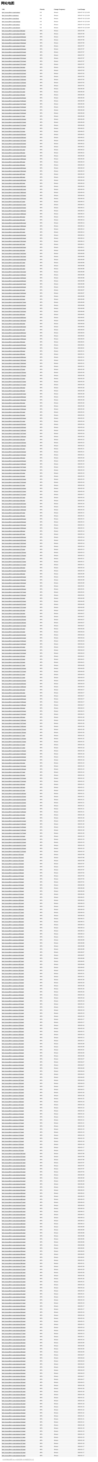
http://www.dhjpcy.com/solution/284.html (13, 1327)
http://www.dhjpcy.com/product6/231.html (14, 638)
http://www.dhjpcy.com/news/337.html (13, 1004)
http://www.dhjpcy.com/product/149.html (13, 784)
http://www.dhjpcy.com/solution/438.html (13, 1229)
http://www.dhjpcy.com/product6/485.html (14, 180)
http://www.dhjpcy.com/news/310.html (13, 1022)
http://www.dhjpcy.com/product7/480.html (14, 192)
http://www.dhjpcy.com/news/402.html (13, 964)
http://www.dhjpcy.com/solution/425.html (13, 1233)
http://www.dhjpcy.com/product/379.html (13, 369)
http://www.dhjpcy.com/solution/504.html (13, 1190)
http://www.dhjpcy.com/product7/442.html (14, 253)
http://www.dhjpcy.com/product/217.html (13, 665)
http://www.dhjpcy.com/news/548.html (13, 869)
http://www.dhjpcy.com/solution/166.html (13, 1400)
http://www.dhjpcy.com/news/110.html (13, 1141)
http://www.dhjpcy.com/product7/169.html (14, 754)
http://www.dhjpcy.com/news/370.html (13, 982)
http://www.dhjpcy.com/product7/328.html (14, 464)
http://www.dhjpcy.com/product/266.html (13, 574)
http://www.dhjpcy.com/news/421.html (13, 955)
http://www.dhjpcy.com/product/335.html (13, 448)
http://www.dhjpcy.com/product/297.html (13, 512)
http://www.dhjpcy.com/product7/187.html (14, 723)
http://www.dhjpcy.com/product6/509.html (14, 134)
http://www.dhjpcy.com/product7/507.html (14, 140)
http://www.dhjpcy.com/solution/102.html (13, 1452)
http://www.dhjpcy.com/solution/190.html (13, 1382)
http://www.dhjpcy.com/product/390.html (13, 351)
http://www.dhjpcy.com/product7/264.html (14, 580)
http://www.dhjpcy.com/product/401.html (13, 329)
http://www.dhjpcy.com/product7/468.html (14, 213)
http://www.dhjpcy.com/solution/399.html (13, 1251)
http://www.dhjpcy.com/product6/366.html (14, 397)
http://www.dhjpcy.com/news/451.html (13, 930)
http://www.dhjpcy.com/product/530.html (13, 94)
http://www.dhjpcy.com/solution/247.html (13, 1348)
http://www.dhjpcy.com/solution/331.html (13, 1294)
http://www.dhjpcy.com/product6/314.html (14, 488)
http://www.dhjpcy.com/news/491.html (13, 903)
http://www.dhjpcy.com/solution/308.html (13, 1309)
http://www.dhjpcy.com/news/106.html (13, 1147)
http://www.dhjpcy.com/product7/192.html (14, 714)
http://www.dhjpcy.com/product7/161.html (14, 766)
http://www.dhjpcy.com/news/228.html (13, 1071)
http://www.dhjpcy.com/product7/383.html (14, 366)
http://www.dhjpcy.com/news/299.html (13, 1025)
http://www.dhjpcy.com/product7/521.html (14, 110)
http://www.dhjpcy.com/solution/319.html (13, 1297)
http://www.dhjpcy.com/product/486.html (13, 177)
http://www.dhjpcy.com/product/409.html (13, 314)
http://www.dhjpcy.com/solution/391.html (13, 1257)
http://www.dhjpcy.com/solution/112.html (13, 1434)
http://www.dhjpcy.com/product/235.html (13, 628)
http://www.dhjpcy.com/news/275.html (13, 1037)
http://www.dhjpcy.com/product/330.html (13, 458)
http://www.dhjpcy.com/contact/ (11, 24)
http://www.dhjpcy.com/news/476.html (13, 915)
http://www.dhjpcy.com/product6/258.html (14, 589)
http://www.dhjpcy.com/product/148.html (13, 787)
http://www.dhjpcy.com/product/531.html (13, 91)
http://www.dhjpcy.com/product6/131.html (14, 821)
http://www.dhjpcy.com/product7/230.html (14, 641)
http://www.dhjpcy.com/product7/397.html (14, 336)
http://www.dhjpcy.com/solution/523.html (13, 1178)
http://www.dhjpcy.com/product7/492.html (14, 171)
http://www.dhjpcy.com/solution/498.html (13, 1193)
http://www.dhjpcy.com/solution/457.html (13, 1217)
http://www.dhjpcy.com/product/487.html (13, 174)
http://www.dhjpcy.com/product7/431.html (14, 271)
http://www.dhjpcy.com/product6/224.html (14, 650)
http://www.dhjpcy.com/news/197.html (13, 1086)
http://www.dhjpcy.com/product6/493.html (14, 168)
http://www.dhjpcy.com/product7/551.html (14, 64)
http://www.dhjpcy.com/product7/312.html (14, 494)
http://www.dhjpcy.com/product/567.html (13, 33)
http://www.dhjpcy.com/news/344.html (13, 998)
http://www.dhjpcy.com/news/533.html (13, 882)
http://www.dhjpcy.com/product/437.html (13, 262)
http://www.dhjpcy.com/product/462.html (13, 220)
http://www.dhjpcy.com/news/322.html (13, 1010)
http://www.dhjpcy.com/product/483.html (13, 183)
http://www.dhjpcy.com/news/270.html (13, 1040)
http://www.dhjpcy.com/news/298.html (13, 1028)
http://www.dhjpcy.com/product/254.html (13, 598)
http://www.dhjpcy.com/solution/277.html (13, 1333)
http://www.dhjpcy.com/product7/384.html (14, 363)
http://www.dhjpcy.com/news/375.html (13, 979)
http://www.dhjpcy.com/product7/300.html (14, 509)
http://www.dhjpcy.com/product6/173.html (14, 741)
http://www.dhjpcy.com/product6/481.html (14, 189)
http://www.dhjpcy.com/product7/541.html (14, 76)
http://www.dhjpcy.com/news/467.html (13, 918)
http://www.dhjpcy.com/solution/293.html (13, 1321)
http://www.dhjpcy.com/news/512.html (13, 894)
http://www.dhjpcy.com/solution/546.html (13, 1165)
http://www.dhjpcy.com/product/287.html (13, 534)
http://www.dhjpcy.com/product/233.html (13, 631)
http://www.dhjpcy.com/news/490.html (13, 906)
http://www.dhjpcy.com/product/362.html (13, 403)
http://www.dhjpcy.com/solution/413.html (13, 1239)
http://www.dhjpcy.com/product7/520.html (14, 113)
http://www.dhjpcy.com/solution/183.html (13, 1385)
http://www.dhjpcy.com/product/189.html (13, 717)
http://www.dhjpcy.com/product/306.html (13, 500)
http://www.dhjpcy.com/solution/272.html (13, 1336)
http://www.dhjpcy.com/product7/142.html (14, 805)
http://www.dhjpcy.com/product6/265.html (14, 577)
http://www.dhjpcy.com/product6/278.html (14, 552)
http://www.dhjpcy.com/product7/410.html (14, 311)
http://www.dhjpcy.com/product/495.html (13, 162)
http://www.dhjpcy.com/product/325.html (13, 473)
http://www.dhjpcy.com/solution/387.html (13, 1260)
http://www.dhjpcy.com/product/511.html (13, 128)
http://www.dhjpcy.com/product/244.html (13, 613)
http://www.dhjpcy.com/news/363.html (13, 985)
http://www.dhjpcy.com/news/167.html (13, 1104)
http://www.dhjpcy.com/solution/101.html (13, 1455)
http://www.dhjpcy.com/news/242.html (13, 1062)
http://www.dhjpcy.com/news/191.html (13, 1089)
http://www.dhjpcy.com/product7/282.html (14, 543)
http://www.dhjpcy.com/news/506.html (13, 897)
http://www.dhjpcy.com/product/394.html (13, 342)
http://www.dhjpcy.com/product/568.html (13, 30)
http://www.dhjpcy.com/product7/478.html (14, 198)
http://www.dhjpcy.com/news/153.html (13, 1111)
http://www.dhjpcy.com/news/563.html (13, 854)
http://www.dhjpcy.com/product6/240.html (14, 616)
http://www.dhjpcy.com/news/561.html (13, 860)
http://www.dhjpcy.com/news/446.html (13, 937)
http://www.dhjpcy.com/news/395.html (13, 967)
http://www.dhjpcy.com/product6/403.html (14, 326)
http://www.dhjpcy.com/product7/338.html (14, 445)
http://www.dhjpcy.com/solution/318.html (13, 1300)
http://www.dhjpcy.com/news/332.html (13, 1007)
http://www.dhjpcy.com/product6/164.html (14, 757)
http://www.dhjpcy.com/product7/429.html (14, 278)
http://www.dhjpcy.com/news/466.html (13, 921)
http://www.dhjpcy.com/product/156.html (13, 775)
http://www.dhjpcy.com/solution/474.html (13, 1205)
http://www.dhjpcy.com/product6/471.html (14, 204)
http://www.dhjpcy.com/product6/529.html (14, 98)
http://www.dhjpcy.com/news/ (10, 15)
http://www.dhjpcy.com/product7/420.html (14, 293)
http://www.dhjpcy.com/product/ (11, 12)
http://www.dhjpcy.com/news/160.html (13, 1107)
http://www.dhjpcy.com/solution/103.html (13, 1449)
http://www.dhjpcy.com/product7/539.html (14, 82)
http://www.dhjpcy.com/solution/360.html (13, 1275)
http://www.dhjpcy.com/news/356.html (13, 992)
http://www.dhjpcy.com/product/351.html (13, 421)
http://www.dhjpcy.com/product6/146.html (14, 793)
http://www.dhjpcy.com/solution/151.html (13, 1410)
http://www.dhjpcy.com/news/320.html (13, 1016)
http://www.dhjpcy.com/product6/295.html (14, 519)
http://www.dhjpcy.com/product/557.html (13, 46)
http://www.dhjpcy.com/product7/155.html (14, 778)
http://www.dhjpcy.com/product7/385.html (14, 360)
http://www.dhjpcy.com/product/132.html (13, 818)
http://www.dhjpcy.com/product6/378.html (14, 372)
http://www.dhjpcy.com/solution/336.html (13, 1291)
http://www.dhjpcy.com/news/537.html (13, 876)
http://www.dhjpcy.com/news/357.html (13, 988)
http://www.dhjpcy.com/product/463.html (13, 217)
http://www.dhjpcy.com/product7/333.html (14, 455)
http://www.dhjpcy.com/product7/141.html (14, 808)
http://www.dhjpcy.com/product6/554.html (14, 55)
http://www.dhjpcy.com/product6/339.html (14, 442)
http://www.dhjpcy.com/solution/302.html (13, 1318)
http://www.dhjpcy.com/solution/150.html (13, 1413)
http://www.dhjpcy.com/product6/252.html (14, 604)
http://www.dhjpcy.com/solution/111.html (13, 1437)
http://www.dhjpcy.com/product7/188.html (14, 720)
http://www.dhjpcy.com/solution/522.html (13, 1181)
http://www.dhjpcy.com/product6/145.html (14, 796)
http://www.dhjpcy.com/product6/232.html (14, 635)
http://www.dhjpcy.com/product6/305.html (14, 503)
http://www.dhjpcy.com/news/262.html (13, 1043)
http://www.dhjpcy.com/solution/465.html (13, 1211)
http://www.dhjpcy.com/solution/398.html (13, 1254)
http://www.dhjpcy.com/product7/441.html (14, 256)
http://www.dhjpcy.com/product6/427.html (14, 284)
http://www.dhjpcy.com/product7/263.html (14, 583)
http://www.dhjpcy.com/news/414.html (13, 958)
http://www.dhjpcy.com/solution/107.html (13, 1443)
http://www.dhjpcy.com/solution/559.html (13, 1156)
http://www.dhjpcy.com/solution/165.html (13, 1403)
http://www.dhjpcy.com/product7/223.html (14, 653)
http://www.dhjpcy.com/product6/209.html (14, 683)
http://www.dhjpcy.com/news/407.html (13, 961)
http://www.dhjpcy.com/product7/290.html (14, 528)
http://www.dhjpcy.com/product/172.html (13, 744)
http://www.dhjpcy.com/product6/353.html (14, 418)
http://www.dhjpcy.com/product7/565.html (14, 40)
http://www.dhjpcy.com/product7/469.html (14, 210)
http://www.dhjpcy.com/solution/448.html (13, 1223)
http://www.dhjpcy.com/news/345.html (13, 995)
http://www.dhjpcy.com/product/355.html (13, 412)
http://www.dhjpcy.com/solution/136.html (13, 1416)
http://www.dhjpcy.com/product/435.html (13, 268)
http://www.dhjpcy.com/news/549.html (13, 866)
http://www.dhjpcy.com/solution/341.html (13, 1287)
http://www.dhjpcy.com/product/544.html (13, 67)
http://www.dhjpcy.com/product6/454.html (14, 235)
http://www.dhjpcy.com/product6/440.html (14, 259)
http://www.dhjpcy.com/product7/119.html (14, 851)
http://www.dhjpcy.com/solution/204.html (13, 1373)
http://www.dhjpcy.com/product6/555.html (14, 52)
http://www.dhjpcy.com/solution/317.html (13, 1303)
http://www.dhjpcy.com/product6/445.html (14, 247)
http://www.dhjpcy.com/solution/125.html (13, 1425)
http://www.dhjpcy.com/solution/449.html (13, 1220)
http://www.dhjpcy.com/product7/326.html (14, 470)
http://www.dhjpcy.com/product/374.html (13, 378)
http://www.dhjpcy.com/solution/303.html (13, 1315)
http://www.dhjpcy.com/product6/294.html (14, 522)
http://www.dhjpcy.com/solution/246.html (13, 1352)
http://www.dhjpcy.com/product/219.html (13, 659)
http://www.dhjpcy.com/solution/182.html (13, 1388)
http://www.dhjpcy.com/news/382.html (13, 970)
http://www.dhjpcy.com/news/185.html (13, 1092)
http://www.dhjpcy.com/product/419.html (13, 296)
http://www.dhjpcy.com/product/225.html (13, 647)
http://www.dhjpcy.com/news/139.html (13, 1117)
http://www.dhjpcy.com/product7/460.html (14, 226)
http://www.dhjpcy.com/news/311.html (13, 1019)
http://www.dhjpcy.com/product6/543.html (14, 70)
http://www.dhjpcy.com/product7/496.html (14, 159)
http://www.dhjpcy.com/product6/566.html (14, 37)
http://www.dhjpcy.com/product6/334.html (14, 451)
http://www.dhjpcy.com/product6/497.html (14, 155)
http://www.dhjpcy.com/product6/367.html (14, 393)
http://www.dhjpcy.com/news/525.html (13, 885)
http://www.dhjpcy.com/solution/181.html (13, 1391)
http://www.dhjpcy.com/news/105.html (13, 1150)
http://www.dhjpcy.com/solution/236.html (13, 1355)
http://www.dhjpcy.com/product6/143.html (14, 802)
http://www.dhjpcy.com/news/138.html (13, 1120)
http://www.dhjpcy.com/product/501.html (13, 149)
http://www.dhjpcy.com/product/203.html (13, 689)
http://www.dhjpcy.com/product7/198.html (14, 705)
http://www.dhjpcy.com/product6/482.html (14, 186)
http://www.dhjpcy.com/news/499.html (13, 900)
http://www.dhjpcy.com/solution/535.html (13, 1172)
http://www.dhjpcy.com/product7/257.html (14, 592)
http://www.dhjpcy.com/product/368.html (13, 390)
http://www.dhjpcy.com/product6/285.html (14, 540)
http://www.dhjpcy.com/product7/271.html (14, 564)
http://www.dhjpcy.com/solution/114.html (13, 1428)
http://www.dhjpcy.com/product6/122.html (14, 842)
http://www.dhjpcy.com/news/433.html (13, 946)
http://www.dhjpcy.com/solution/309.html (13, 1306)
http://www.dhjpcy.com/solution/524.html (13, 1175)
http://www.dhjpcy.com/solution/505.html (13, 1187)
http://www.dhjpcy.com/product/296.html (13, 516)
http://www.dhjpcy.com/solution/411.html (13, 1245)
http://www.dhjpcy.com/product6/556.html (14, 49)
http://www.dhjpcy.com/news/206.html (13, 1083)
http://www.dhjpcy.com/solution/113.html (13, 1431)
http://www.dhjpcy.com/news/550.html (13, 863)
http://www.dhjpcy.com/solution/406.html (13, 1248)
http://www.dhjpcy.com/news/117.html (13, 1132)
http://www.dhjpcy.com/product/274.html (13, 558)
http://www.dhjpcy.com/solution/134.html (13, 1422)
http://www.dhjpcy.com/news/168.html (13, 1101)
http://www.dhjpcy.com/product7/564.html (14, 43)
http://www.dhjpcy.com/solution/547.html (13, 1162)
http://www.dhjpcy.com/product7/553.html (14, 58)
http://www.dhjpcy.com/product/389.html (13, 354)
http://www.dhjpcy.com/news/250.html (13, 1053)
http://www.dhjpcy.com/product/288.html (13, 531)
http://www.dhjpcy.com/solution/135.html (13, 1419)
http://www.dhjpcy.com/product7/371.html (14, 384)
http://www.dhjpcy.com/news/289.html (13, 1031)
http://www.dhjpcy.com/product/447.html (13, 244)
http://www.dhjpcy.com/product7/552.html (14, 61)
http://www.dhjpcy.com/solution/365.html (13, 1272)
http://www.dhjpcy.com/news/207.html (13, 1080)
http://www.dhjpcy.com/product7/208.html (14, 686)
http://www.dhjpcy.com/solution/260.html (13, 1342)
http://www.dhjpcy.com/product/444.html (13, 250)
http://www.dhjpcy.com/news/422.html (13, 952)
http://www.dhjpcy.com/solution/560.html (13, 1153)
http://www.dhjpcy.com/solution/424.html (13, 1236)
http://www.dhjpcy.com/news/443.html (13, 940)
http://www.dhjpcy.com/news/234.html (13, 1068)
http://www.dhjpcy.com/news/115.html (13, 1138)
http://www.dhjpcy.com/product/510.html (13, 131)
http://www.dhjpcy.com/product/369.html (13, 387)
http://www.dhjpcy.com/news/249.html (13, 1056)
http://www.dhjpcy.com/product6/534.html (14, 85)
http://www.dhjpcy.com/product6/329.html (14, 461)
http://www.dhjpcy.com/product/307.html (13, 497)
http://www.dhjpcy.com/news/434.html (13, 943)
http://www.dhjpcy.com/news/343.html (13, 1001)
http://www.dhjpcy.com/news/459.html (13, 924)
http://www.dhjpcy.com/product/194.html (13, 708)
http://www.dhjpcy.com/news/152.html (13, 1114)
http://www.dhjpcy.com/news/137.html (13, 1123)
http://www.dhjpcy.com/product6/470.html (14, 207)
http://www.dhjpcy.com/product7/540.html (14, 79)
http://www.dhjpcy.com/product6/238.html (14, 622)
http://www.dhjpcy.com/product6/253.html (14, 601)
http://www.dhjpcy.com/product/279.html (13, 549)
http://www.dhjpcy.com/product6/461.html (14, 223)
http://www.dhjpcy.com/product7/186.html (14, 726)
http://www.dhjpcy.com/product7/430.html (14, 274)
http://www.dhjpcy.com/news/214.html (13, 1077)
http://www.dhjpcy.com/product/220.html (13, 656)
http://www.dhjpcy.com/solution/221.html (13, 1364)
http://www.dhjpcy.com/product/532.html (13, 88)
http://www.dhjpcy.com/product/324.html (13, 476)
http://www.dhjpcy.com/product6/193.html (14, 711)
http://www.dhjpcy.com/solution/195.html (13, 1379)
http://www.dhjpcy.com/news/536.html (13, 879)
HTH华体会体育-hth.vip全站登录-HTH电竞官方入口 (18, 1459)
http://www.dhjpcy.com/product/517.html (13, 116)
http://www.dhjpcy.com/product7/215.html (14, 671)
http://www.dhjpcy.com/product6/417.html (14, 302)
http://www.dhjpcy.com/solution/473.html (13, 1208)
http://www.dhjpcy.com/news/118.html (13, 1129)
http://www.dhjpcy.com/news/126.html (13, 1126)
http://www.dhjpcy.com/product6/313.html (14, 491)
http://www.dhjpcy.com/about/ (10, 18)
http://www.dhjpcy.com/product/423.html (13, 290)
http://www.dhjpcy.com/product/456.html (13, 229)
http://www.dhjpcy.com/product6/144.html (14, 799)
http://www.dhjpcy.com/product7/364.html (14, 400)
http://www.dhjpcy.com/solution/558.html (13, 1159)
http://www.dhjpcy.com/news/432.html (13, 949)
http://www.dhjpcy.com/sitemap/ (11, 27)
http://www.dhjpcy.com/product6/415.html (14, 308)
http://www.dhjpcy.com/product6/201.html (14, 696)
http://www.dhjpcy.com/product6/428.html (14, 281)
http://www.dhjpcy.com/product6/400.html (14, 332)
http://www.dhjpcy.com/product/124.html (13, 836)
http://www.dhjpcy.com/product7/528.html (14, 101)
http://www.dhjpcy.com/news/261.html (13, 1046)
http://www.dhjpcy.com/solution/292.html (13, 1324)
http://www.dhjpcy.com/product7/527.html (14, 104)
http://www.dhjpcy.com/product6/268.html (14, 570)
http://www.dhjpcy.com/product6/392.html (14, 348)
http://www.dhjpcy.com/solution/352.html (13, 1281)
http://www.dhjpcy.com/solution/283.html (13, 1330)
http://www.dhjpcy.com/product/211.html (13, 677)
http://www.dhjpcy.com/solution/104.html (13, 1446)
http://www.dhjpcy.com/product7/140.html (14, 811)
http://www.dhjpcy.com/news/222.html (13, 1074)
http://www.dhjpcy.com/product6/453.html (14, 238)
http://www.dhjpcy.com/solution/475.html (13, 1202)
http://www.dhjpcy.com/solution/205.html (13, 1370)
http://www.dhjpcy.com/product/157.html (13, 772)
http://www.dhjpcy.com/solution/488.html (13, 1199)
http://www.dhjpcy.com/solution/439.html (13, 1226)
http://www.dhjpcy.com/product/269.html (13, 567)
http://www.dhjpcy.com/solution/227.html (13, 1358)
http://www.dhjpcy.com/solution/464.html (13, 1214)
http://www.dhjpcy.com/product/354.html (13, 415)
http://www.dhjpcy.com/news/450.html (13, 934)
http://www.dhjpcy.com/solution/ (11, 21)
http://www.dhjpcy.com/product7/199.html (14, 702)
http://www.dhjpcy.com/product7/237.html (14, 625)
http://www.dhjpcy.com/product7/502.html (14, 146)
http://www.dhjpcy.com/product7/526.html (14, 107)
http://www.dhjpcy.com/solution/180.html (13, 1394)
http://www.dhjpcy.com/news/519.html (13, 888)
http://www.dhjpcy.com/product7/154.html (14, 781)
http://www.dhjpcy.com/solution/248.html (13, 1345)
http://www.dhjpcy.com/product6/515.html (14, 122)
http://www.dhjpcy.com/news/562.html (13, 857)
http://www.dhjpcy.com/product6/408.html (14, 317)
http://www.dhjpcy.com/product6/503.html (14, 143)
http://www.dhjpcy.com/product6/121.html (14, 845)
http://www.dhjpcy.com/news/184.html (13, 1095)
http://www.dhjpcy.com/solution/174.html (13, 1397)
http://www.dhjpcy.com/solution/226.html (13, 1361)
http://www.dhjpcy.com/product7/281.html (14, 546)
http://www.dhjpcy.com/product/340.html (13, 439)
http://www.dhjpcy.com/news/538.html (13, 873)
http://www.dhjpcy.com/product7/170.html (14, 750)
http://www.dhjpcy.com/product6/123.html (14, 839)
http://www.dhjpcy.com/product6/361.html (14, 406)
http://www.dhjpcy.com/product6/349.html (14, 427)
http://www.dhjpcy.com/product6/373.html (14, 381)
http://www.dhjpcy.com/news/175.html (13, 1098)
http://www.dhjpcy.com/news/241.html (13, 1065)
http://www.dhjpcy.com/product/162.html (13, 763)
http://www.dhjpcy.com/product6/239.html (14, 619)
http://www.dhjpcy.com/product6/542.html (14, 73)
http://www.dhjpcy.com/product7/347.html (14, 433)
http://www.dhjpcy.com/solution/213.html (13, 1367)
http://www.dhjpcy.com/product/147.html (13, 790)
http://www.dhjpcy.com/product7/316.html (14, 482)
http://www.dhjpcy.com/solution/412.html (13, 1242)
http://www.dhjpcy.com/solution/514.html (13, 1184)
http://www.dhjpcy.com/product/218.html (13, 662)
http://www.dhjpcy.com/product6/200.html (14, 699)
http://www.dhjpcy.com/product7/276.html (14, 555)
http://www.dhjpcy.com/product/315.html (13, 485)
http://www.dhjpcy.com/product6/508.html (14, 137)
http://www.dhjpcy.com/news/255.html (13, 1049)
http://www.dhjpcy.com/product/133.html (13, 815)
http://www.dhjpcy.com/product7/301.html (14, 506)
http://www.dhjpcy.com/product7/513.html (14, 125)
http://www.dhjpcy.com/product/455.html (13, 232)
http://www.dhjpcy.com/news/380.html (13, 976)
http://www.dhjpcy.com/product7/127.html (14, 833)
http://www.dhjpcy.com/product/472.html (13, 201)
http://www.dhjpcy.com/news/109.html (13, 1144)
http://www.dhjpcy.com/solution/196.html (13, 1376)
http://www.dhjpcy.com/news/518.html (13, 891)
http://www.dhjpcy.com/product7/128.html (14, 830)
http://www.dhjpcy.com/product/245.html (13, 610)
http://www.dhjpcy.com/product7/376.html (14, 375)
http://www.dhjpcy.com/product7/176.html (14, 738)
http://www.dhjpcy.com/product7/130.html (14, 824)
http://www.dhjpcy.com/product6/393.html (14, 345)
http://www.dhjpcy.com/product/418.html (13, 299)
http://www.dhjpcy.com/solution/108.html (13, 1440)
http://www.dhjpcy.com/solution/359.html (13, 1278)
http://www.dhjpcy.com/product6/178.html (14, 732)
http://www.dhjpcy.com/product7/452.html (14, 241)
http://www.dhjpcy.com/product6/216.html (14, 668)
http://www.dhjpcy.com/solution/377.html (13, 1266)
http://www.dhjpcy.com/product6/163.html (14, 760)
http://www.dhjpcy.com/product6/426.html (14, 287)
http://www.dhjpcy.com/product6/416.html (14, 305)
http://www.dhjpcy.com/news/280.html (13, 1034)
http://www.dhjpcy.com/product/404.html (13, 323)
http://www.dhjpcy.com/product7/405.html (14, 320)
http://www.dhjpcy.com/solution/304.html (13, 1312)
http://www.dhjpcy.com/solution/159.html (13, 1406)
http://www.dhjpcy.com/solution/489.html (13, 1196)
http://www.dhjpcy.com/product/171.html (13, 747)
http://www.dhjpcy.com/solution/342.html (13, 1284)
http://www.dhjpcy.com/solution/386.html (13, 1263)
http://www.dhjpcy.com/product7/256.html (14, 595)
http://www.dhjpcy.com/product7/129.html (14, 827)
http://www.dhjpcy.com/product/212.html (13, 674)
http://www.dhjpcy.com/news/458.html (13, 927)
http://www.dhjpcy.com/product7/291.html (14, 525)
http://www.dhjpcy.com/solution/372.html (13, 1269)
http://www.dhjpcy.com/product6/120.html (14, 848)
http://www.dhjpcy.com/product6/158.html (14, 769)
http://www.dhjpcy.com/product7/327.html (14, 467)
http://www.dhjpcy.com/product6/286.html (14, 537)
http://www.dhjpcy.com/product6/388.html (14, 357)
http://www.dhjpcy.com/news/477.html (13, 912)
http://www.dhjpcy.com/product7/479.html (14, 195)
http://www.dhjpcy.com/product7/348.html (14, 430)
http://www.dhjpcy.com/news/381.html (13, 973)
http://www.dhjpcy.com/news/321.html (13, 1013)
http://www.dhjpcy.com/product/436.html (13, 265)
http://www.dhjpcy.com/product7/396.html (14, 339)
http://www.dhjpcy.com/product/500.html (13, 152)
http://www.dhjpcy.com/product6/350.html (14, 424)
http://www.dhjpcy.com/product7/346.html (14, 436)
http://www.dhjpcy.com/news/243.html (13, 1059)
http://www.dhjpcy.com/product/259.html (13, 586)
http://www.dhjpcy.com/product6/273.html (14, 561)
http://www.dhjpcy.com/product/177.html (13, 735)
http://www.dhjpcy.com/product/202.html (13, 692)
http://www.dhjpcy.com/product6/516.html (14, 119)
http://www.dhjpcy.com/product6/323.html (14, 479)
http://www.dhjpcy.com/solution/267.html (13, 1339)
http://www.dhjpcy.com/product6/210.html (14, 680)
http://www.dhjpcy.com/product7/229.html (14, 644)
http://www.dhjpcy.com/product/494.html (13, 165)
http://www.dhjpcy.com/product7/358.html (14, 409)
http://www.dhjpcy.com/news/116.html (13, 1135)
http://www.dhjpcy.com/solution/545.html (13, 1168)
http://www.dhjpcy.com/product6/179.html (14, 729)
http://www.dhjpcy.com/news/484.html (13, 909)
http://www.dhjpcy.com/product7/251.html (14, 607)
